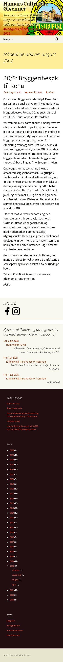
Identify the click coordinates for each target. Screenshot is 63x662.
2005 (12, 551)
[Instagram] (16, 314)
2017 (12, 493)
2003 (12, 561)
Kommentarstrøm (15, 630)
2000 (12, 595)
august (15, 579)
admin (51, 92)
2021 (12, 474)
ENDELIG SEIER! (13, 421)
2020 (12, 479)
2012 (12, 517)
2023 (12, 464)
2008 (12, 537)
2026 (12, 450)
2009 (12, 532)
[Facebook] (7, 314)
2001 (12, 590)
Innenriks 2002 (35, 92)
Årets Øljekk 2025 (14, 408)
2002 (12, 566)
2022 (12, 469)
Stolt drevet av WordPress (16, 655)
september (17, 575)
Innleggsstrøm (13, 625)
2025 (12, 455)
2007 (12, 542)
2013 (12, 513)
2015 (12, 503)
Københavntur (13, 403)
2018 (12, 488)
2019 (12, 484)
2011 (12, 522)
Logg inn (11, 620)
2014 (12, 508)
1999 (12, 599)
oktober (15, 570)
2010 (12, 527)
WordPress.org (13, 635)
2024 (12, 459)
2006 (12, 546)
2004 (12, 556)
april (14, 584)
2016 (12, 498)
